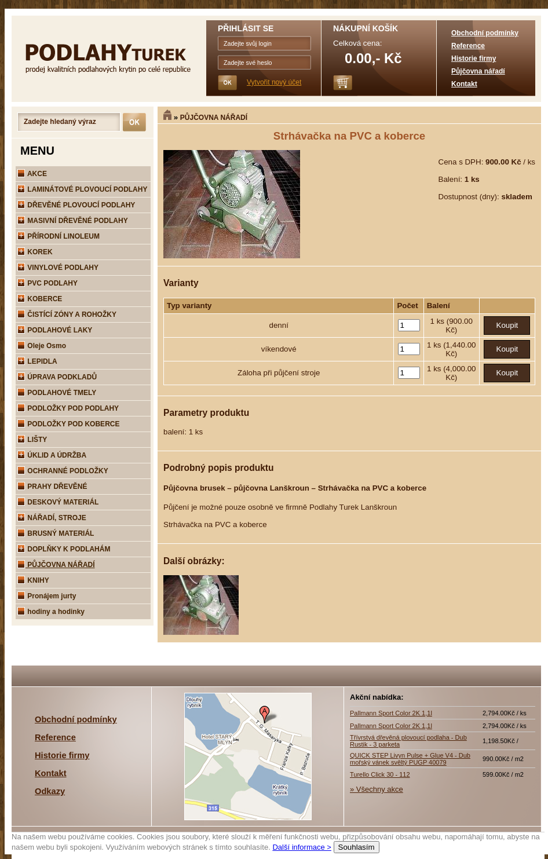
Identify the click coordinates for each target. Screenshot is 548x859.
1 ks (438, 321)
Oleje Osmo (41, 346)
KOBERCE (39, 299)
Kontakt (464, 84)
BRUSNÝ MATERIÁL (55, 533)
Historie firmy (473, 58)
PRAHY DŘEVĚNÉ (52, 486)
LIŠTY (32, 440)
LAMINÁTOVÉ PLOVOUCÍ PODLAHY (82, 189)
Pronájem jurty (46, 596)
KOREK (35, 252)
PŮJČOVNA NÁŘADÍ (213, 118)
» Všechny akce (376, 789)
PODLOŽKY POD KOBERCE (68, 424)
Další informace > (301, 847)
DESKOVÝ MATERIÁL (57, 502)
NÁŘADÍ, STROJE (51, 518)
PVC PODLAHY (47, 283)
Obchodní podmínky (484, 33)
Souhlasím (356, 847)
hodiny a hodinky (51, 612)
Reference (468, 46)
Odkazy (50, 791)
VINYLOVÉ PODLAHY (57, 268)
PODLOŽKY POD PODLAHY (68, 408)
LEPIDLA (37, 361)
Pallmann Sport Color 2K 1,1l (391, 713)
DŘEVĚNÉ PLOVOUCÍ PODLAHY (76, 205)
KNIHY (33, 580)
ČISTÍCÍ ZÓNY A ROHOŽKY (66, 314)
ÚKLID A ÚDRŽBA (51, 455)
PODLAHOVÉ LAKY (54, 330)
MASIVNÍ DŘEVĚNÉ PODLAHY (72, 221)
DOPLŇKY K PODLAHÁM (63, 549)
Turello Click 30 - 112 (380, 774)
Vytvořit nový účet (274, 82)
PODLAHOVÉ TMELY (56, 393)
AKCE (32, 174)
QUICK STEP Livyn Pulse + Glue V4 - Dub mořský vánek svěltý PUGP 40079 (410, 759)
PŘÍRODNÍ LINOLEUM (58, 236)
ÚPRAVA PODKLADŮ (57, 377)
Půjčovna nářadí (478, 71)
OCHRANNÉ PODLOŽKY (62, 471)
